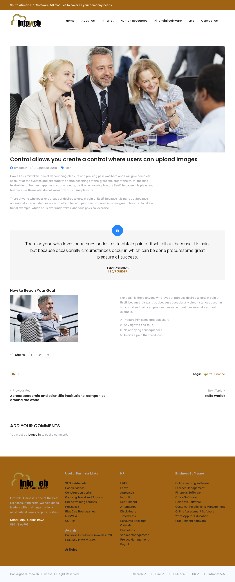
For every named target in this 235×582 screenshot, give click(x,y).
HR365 (196, 574)
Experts (207, 374)
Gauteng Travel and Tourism (84, 497)
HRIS (123, 483)
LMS (191, 21)
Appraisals (127, 492)
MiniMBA (71, 516)
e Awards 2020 (101, 535)
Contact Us (209, 21)
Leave (124, 488)
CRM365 (179, 574)
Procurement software (190, 521)
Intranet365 (216, 574)
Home (70, 21)
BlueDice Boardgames (80, 511)
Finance (219, 374)
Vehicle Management (134, 535)
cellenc (86, 535)
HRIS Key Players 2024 (80, 540)
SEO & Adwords (75, 483)
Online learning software (192, 483)
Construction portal (78, 492)
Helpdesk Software (188, 502)
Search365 (140, 574)
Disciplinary (128, 511)
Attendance (128, 506)
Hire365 (160, 574)
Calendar (126, 525)
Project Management (134, 539)
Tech (68, 168)
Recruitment (128, 502)
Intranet (108, 21)
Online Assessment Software (194, 511)
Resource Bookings (133, 521)
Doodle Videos (74, 488)
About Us (88, 21)
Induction (126, 497)
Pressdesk (72, 506)
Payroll (124, 544)
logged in (34, 434)
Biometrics (127, 530)
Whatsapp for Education (191, 516)
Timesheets (128, 516)
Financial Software (168, 21)
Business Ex (73, 535)
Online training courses (81, 502)
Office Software (186, 497)
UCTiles (70, 521)
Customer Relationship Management (200, 506)
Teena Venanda (118, 267)
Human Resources (134, 21)
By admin (20, 168)
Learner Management (190, 488)
